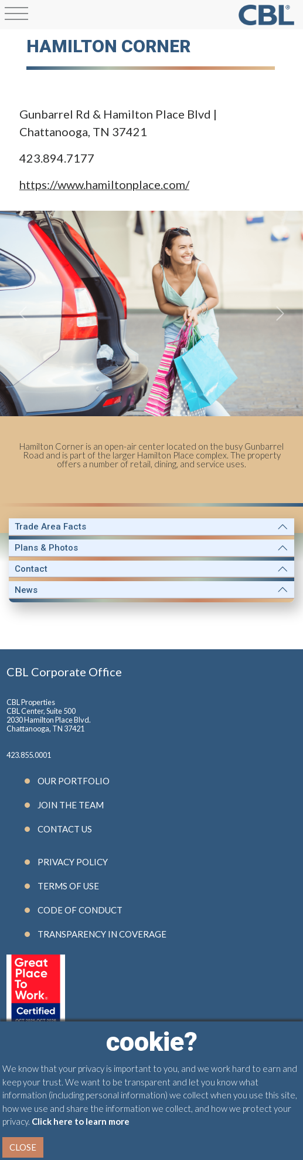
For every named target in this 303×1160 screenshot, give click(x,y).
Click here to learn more (81, 1121)
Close (22, 1147)
